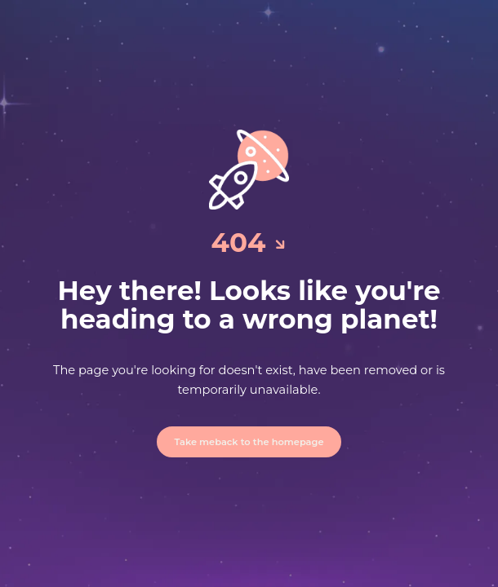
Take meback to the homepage (248, 442)
